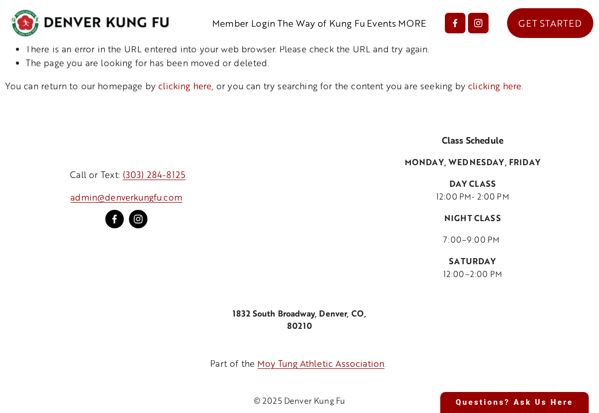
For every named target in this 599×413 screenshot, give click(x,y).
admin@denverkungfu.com (126, 197)
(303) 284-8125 (154, 174)
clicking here (185, 86)
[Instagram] (478, 23)
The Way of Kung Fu (321, 23)
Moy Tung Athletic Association (320, 363)
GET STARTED (550, 23)
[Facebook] (455, 23)
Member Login (243, 23)
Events (381, 23)
